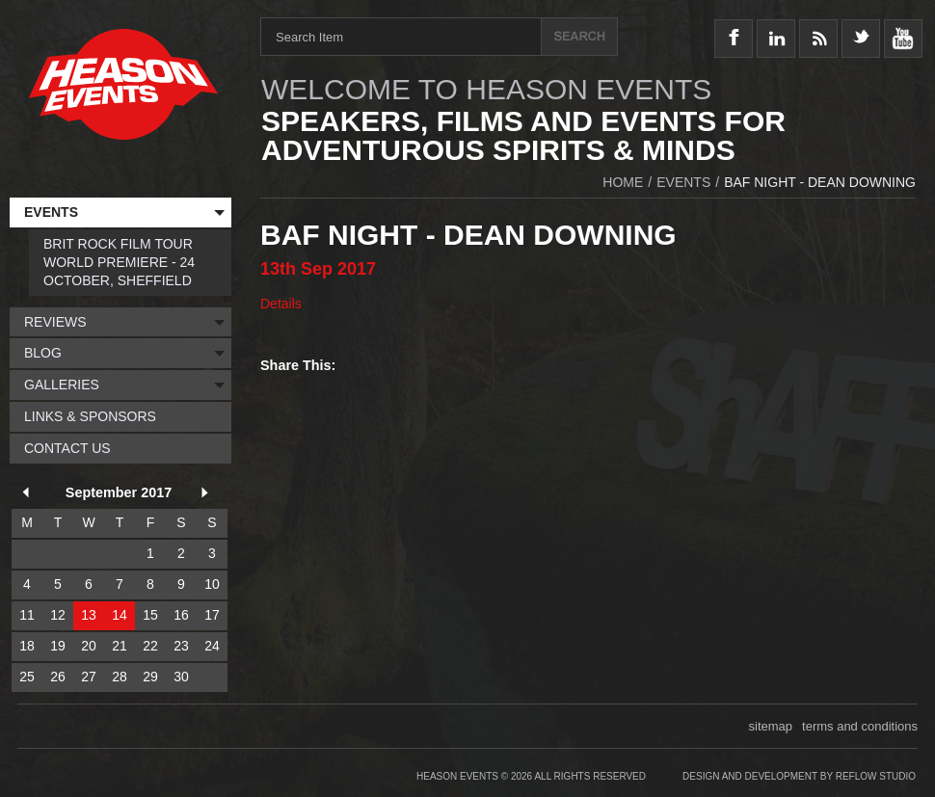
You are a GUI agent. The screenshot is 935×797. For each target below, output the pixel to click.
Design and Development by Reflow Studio (799, 776)
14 (119, 615)
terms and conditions (860, 726)
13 (88, 615)
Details (281, 303)
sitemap (771, 726)
